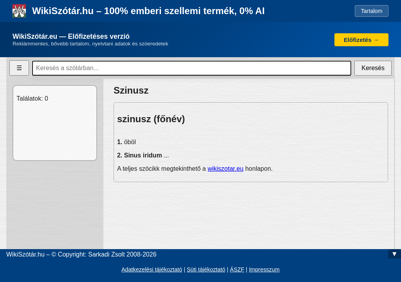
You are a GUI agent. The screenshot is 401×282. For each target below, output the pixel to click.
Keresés (373, 68)
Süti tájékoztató (206, 269)
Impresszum (264, 269)
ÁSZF (237, 269)
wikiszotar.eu (226, 168)
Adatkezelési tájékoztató (151, 269)
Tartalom (371, 11)
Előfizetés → (361, 39)
